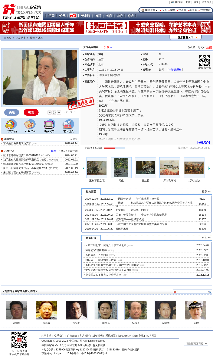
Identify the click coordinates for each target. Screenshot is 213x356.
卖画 (172, 10)
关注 (12, 112)
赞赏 (31, 112)
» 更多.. (75, 139)
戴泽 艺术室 (36, 37)
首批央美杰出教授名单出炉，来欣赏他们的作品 (112, 264)
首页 (9, 37)
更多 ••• (206, 191)
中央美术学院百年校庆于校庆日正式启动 (108, 269)
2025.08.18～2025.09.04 (99, 204)
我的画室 (150, 10)
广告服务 (72, 335)
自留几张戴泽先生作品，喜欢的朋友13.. (25, 168)
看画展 (193, 10)
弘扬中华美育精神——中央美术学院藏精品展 (141, 214)
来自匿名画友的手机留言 (17, 172)
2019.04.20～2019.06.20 (99, 228)
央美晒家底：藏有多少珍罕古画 (103, 274)
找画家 (182, 10)
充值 (188, 2)
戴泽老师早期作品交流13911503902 (23, 163)
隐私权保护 (124, 335)
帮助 (196, 2)
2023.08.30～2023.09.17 (99, 214)
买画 (164, 10)
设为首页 (206, 2)
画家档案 (21, 37)
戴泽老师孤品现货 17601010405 (21, 155)
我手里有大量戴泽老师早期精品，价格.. (25, 159)
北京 (101, 64)
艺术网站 (151, 335)
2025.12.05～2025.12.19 (99, 198)
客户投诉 (84, 335)
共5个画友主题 (69, 151)
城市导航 (138, 335)
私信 (209, 47)
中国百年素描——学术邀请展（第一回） (139, 198)
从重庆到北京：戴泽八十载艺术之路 (105, 245)
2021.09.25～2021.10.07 (99, 219)
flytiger (58, 353)
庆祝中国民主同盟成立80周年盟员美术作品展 (141, 224)
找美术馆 (205, 10)
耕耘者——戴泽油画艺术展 (100, 260)
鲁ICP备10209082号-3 (94, 353)
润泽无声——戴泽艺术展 (130, 219)
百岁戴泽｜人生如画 (96, 255)
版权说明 (97, 335)
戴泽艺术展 (122, 228)
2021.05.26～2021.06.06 (99, 224)
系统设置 (110, 335)
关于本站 (46, 335)
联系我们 (59, 335)
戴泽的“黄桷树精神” (96, 250)
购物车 (177, 2)
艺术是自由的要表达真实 (17, 143)
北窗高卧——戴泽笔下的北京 (132, 210)
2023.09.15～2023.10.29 (99, 210)
